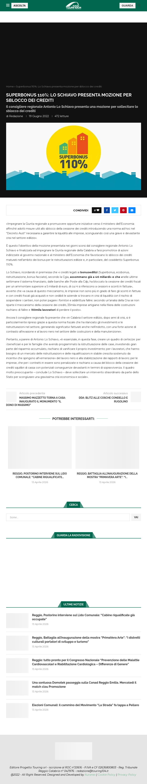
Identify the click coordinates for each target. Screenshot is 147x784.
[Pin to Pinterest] (123, 210)
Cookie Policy (106, 774)
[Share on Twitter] (115, 210)
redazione (16, 116)
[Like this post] (98, 210)
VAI (136, 517)
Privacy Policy (127, 774)
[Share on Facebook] (107, 210)
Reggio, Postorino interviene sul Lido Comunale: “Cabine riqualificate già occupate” (83, 617)
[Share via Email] (131, 210)
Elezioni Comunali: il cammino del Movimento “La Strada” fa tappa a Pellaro (85, 705)
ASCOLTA (20, 5)
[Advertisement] (73, 57)
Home (10, 86)
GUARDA (127, 5)
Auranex (90, 774)
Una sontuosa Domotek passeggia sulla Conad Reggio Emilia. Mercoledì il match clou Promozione (84, 684)
